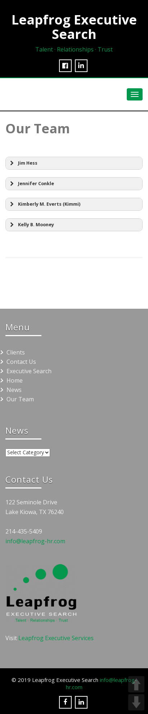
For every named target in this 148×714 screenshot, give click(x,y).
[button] (74, 204)
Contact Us (21, 361)
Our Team (20, 399)
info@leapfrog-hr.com (35, 541)
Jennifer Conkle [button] (31, 183)
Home (14, 380)
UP (136, 684)
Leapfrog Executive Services (56, 638)
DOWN (136, 702)
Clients (15, 352)
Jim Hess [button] (22, 163)
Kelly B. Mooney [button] (31, 224)
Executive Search (28, 371)
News (14, 389)
